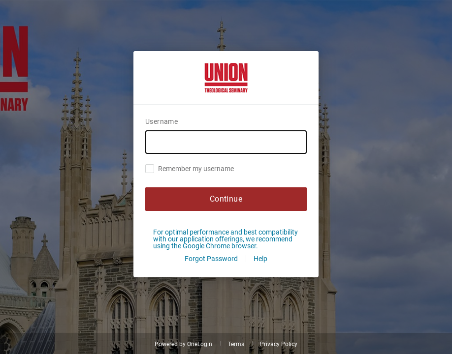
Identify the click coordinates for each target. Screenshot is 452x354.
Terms (236, 344)
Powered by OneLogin (183, 344)
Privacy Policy (278, 344)
